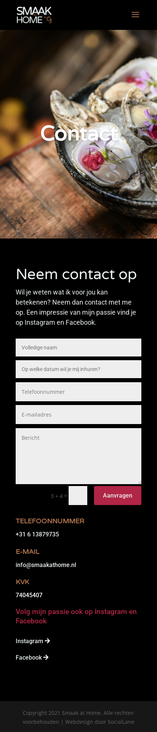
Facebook (29, 657)
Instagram (29, 641)
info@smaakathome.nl (46, 565)
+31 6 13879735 (37, 534)
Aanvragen (117, 495)
